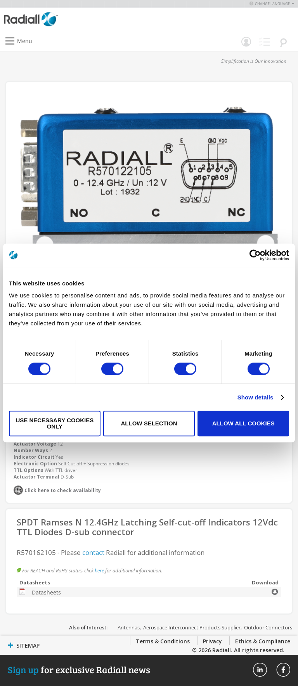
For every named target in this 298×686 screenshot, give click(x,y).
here (99, 570)
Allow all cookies (243, 423)
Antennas (129, 627)
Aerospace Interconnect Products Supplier (192, 627)
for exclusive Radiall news (79, 669)
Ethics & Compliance (262, 641)
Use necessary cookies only (55, 423)
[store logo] (78, 19)
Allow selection (149, 423)
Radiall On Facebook (283, 670)
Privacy (212, 641)
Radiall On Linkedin (260, 670)
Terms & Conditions (163, 641)
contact (93, 552)
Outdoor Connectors (268, 627)
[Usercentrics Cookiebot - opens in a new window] (255, 255)
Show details (255, 397)
